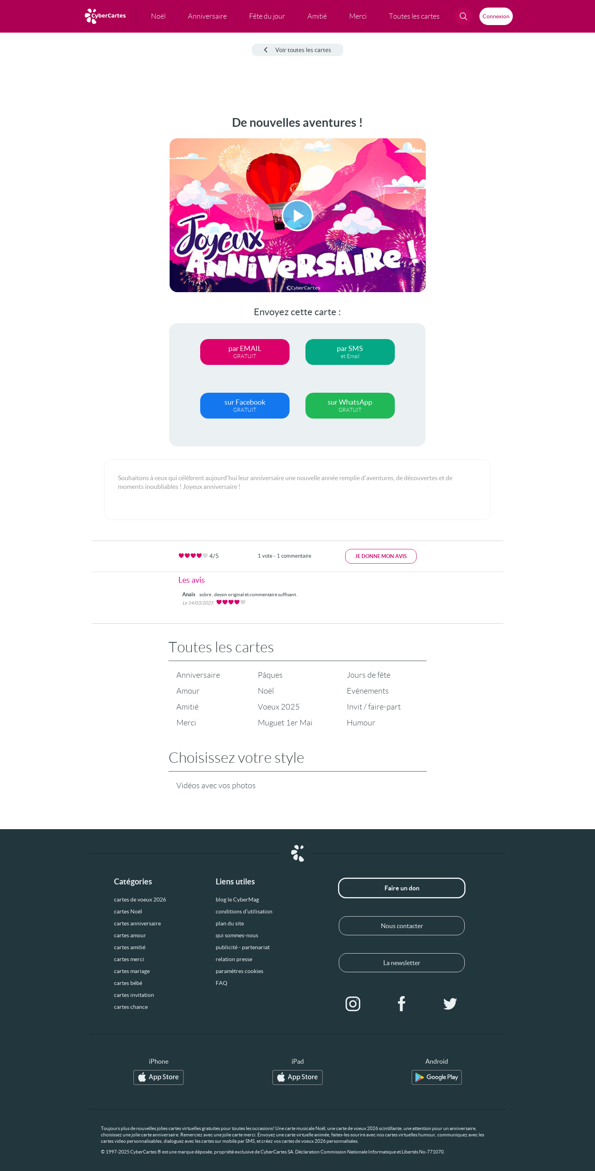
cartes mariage (132, 971)
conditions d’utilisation (244, 911)
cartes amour (130, 935)
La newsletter (401, 962)
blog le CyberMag (237, 899)
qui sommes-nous (237, 935)
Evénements (368, 690)
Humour (361, 722)
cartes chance (131, 1007)
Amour (188, 690)
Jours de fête (368, 675)
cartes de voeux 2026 (140, 899)
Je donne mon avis (381, 556)
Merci (186, 722)
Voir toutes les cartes (297, 50)
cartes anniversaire (137, 923)
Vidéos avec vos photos (216, 785)
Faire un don (401, 888)
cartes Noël (128, 911)
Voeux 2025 (279, 706)
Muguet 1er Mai (285, 722)
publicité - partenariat (243, 947)
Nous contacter (402, 925)
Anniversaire (198, 675)
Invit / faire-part (374, 706)
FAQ (221, 983)
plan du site (230, 923)
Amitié (187, 706)
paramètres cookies (239, 971)
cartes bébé (128, 983)
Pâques (270, 675)
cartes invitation (134, 995)
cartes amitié (129, 947)
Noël (266, 690)
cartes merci (129, 959)
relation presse (234, 959)
